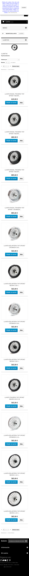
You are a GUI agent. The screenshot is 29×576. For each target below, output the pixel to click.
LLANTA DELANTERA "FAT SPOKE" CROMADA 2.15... (14, 436)
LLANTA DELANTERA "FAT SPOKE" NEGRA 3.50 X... (14, 284)
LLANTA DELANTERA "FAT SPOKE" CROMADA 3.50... (14, 246)
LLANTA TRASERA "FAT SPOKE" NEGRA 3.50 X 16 (14, 398)
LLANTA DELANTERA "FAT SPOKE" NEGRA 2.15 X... (14, 474)
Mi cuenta (4, 553)
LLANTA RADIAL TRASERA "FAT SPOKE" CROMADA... (14, 208)
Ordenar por (4, 59)
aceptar (24, 7)
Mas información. (12, 12)
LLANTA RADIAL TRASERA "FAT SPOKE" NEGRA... (14, 95)
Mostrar (3, 62)
